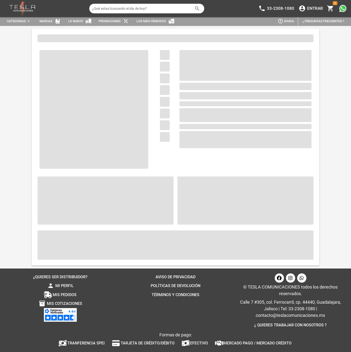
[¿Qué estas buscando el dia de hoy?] (142, 8)
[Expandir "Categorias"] (19, 21)
